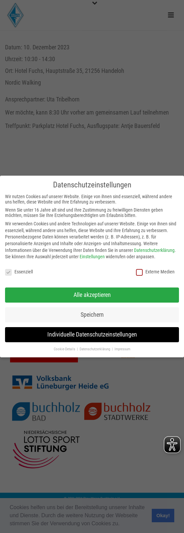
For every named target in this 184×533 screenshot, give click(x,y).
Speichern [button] (92, 314)
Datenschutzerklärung (154, 250)
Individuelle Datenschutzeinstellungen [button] (92, 334)
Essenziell (19, 271)
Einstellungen (92, 256)
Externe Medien (155, 271)
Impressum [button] (122, 349)
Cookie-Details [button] (65, 349)
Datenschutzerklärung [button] (95, 349)
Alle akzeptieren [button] (92, 295)
